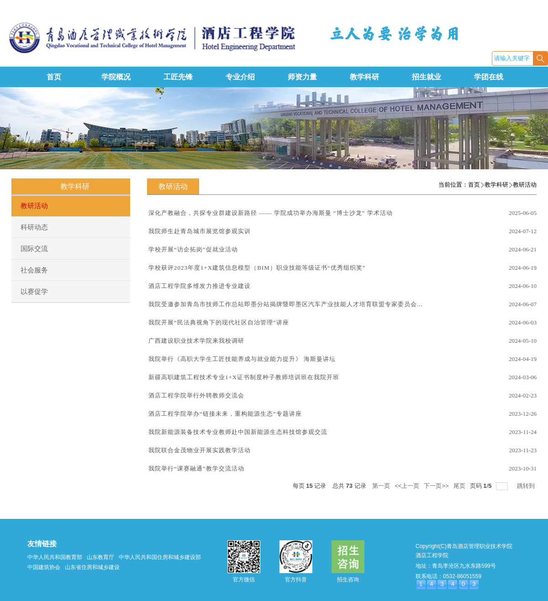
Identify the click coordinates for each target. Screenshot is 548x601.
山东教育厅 (100, 557)
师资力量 (302, 77)
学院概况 (116, 77)
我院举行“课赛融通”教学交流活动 (196, 468)
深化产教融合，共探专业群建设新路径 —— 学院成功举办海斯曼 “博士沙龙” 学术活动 (270, 212)
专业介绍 (240, 77)
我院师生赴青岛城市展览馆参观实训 (199, 231)
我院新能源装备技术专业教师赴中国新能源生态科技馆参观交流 (237, 432)
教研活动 (525, 184)
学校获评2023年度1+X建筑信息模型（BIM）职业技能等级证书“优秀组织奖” (256, 267)
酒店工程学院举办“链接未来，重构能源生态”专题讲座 (225, 413)
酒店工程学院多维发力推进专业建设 (199, 285)
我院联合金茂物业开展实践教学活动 (199, 450)
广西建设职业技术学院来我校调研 (196, 340)
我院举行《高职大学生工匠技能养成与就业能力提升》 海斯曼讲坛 (242, 358)
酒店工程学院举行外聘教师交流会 (196, 395)
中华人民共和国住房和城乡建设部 (160, 557)
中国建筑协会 (43, 567)
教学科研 (364, 77)
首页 (54, 77)
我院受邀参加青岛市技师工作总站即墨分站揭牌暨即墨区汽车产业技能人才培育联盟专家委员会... (285, 304)
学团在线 (488, 77)
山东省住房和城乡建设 (92, 567)
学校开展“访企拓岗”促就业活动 (193, 249)
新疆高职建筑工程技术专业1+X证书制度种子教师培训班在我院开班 (243, 377)
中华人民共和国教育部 (54, 557)
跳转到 (527, 485)
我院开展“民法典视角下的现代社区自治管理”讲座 (218, 322)
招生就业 (426, 77)
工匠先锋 (178, 77)
